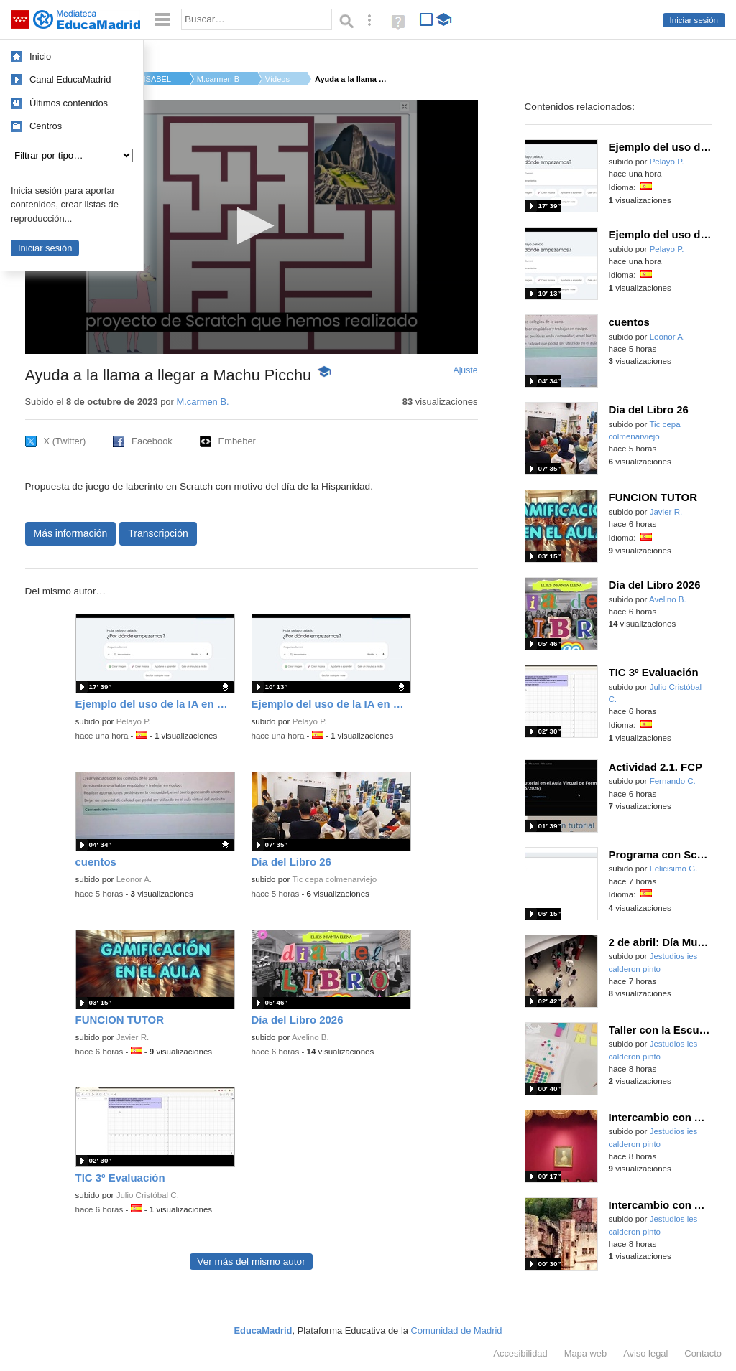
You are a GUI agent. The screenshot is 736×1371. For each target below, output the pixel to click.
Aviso (645, 1353)
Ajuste (465, 370)
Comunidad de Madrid (456, 1330)
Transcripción (158, 533)
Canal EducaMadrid (70, 79)
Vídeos (277, 79)
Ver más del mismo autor (251, 1261)
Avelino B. (310, 1037)
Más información (71, 533)
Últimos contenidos (68, 103)
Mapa (585, 1353)
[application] (251, 227)
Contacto (703, 1353)
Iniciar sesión (694, 20)
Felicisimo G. (674, 868)
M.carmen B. (218, 79)
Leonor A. (134, 879)
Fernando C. (673, 781)
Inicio (40, 56)
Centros (45, 126)
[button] (251, 225)
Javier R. (133, 1037)
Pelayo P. (133, 721)
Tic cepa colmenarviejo (334, 879)
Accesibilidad (520, 1353)
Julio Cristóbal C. (147, 1195)
